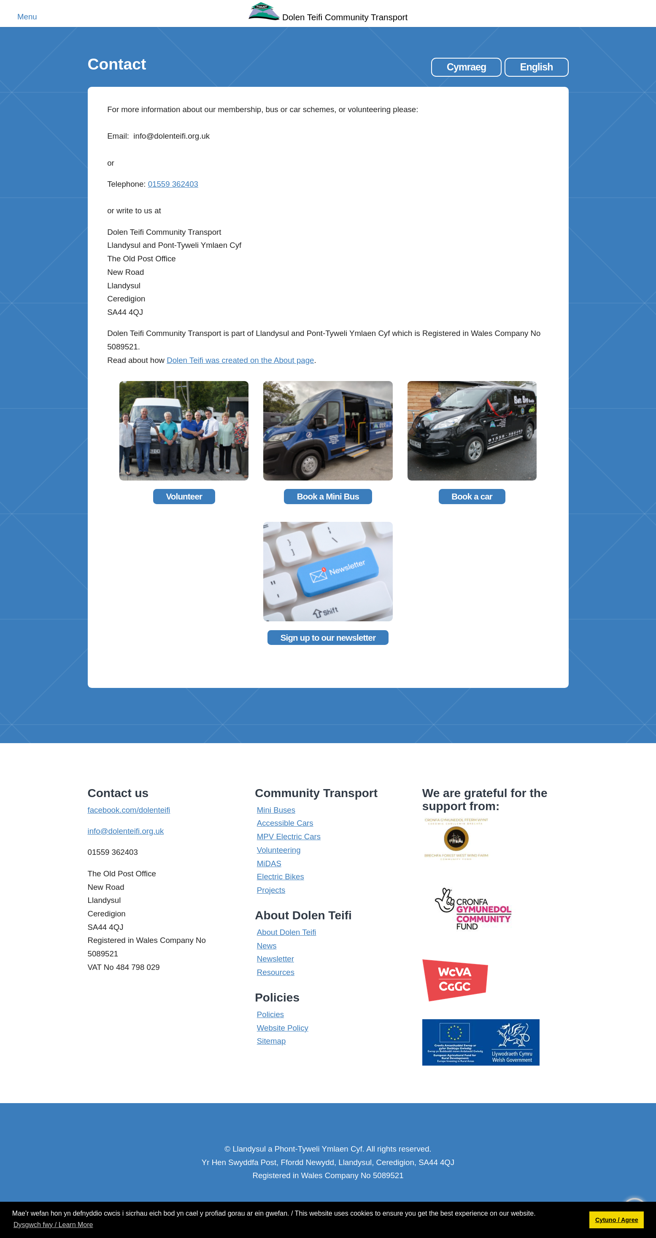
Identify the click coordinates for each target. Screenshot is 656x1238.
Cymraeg (466, 67)
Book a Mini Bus (328, 496)
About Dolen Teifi (286, 932)
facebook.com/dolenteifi (129, 810)
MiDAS (269, 863)
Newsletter (275, 958)
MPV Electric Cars (289, 836)
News (267, 945)
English (536, 67)
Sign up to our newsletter (328, 637)
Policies (270, 1014)
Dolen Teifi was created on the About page (240, 360)
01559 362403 (173, 184)
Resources (275, 972)
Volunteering (279, 850)
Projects (271, 890)
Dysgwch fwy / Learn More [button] (53, 1224)
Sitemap (271, 1041)
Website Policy (282, 1027)
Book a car (471, 496)
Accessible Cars (285, 823)
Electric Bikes (280, 876)
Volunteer (184, 496)
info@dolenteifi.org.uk (126, 831)
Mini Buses (276, 810)
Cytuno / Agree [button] (616, 1220)
